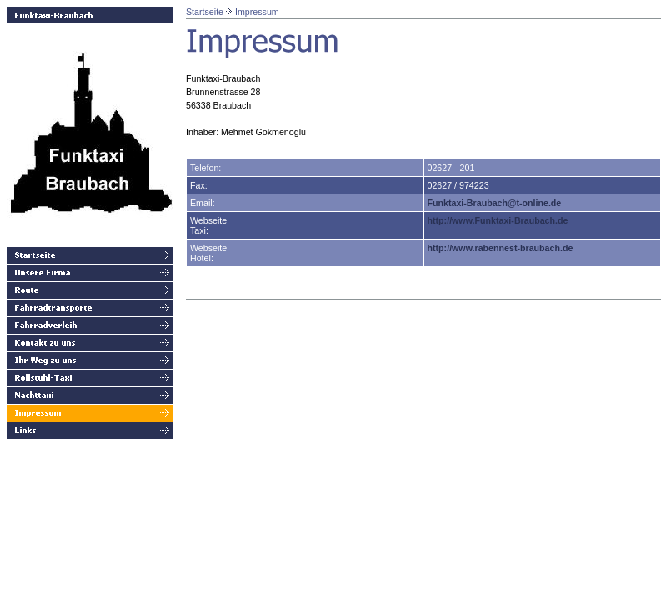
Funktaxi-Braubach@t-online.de (495, 203)
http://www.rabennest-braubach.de (500, 248)
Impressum (257, 12)
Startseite (204, 12)
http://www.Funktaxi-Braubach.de (498, 220)
